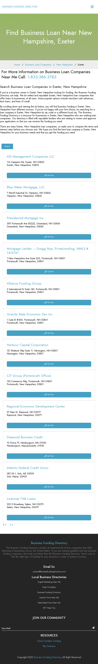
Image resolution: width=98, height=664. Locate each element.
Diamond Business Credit (25, 437)
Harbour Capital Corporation (27, 344)
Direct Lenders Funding (49, 641)
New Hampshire (64, 64)
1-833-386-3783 (41, 77)
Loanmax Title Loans (21, 498)
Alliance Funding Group (24, 283)
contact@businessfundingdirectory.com (49, 571)
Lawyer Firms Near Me (49, 597)
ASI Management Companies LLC (30, 156)
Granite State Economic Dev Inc (30, 314)
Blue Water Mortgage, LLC (26, 187)
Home (17, 64)
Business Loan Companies (38, 64)
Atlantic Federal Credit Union (27, 467)
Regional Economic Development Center (36, 406)
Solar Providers (49, 587)
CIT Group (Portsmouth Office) (29, 375)
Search (7, 146)
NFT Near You (49, 607)
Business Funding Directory (49, 543)
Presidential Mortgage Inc (25, 218)
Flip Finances (49, 646)
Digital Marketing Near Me (49, 581)
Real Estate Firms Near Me (49, 602)
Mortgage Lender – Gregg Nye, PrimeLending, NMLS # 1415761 (47, 250)
